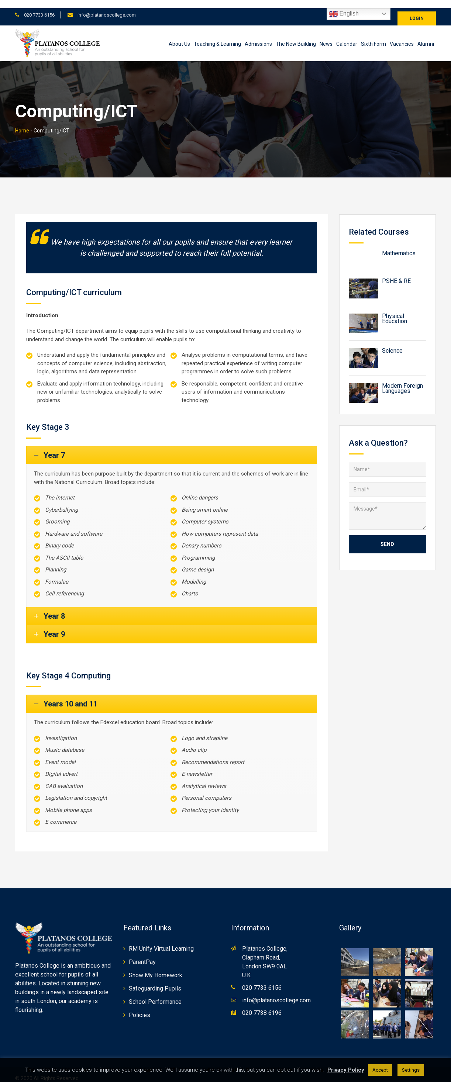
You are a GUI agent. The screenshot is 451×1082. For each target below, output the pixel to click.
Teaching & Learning (217, 36)
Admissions (258, 36)
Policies (139, 1006)
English (344, 5)
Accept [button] (380, 1070)
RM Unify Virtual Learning (161, 940)
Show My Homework (155, 967)
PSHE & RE (396, 272)
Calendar (346, 36)
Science (392, 342)
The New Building (296, 36)
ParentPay (142, 953)
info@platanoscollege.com (106, 7)
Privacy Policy (345, 1070)
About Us (179, 36)
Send (387, 536)
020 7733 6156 (39, 7)
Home (22, 123)
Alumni (425, 36)
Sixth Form (373, 36)
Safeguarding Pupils (155, 980)
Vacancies (402, 36)
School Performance (155, 993)
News (326, 36)
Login (417, 10)
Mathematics (399, 245)
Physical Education (394, 310)
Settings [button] (411, 1070)
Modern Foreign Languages (402, 380)
